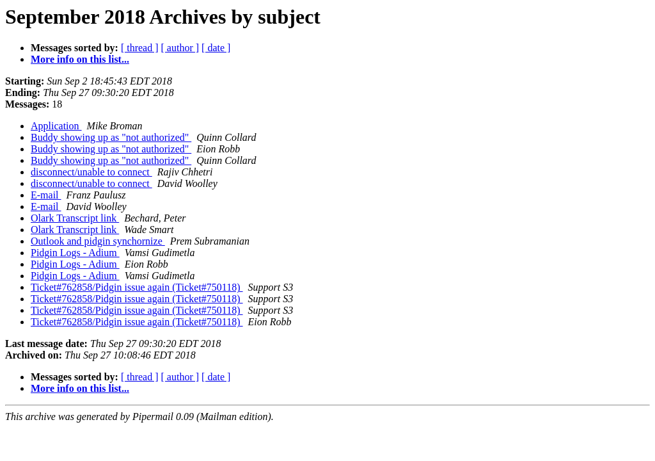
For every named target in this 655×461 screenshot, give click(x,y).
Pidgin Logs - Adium (75, 252)
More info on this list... (80, 59)
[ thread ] (140, 47)
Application (56, 125)
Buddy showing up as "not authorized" (111, 137)
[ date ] (215, 47)
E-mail (46, 195)
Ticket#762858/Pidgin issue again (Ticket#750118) (137, 287)
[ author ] (180, 47)
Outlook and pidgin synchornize (98, 241)
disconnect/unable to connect (91, 171)
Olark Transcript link (75, 218)
